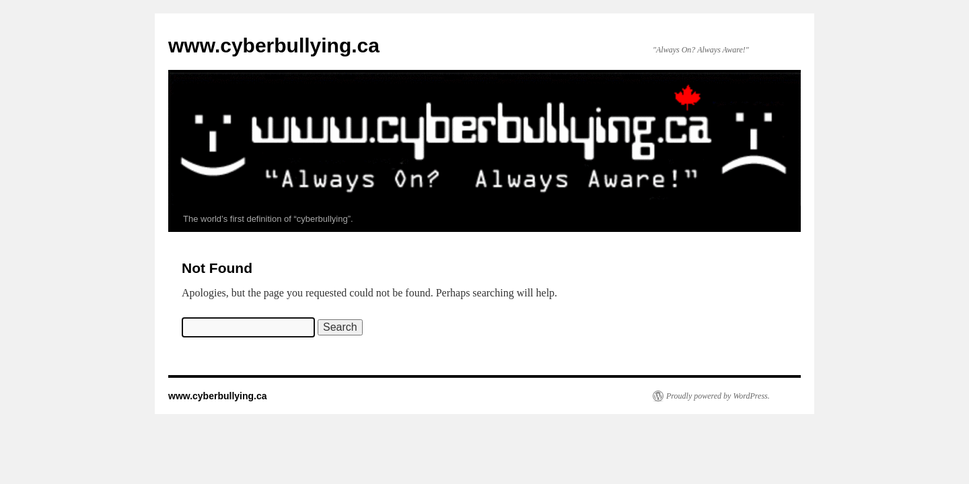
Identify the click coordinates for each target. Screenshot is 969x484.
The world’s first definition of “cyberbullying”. (268, 219)
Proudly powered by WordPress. (718, 396)
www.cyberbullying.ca (274, 45)
